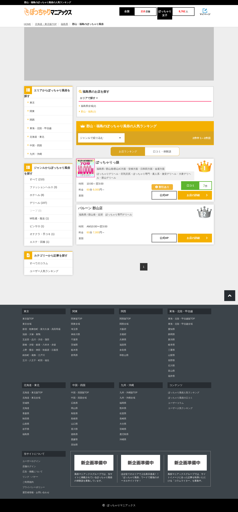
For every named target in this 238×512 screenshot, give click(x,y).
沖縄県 (123, 439)
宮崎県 (123, 429)
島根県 (74, 418)
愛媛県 (74, 439)
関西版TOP (125, 318)
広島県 (74, 403)
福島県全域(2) (87, 106)
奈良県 (123, 350)
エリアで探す (89, 98)
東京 (31, 102)
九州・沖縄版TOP (128, 392)
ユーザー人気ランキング (44, 271)
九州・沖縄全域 (127, 397)
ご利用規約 (28, 482)
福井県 (171, 376)
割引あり (162, 186)
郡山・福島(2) (87, 111)
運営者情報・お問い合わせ (35, 492)
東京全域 (26, 324)
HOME (27, 24)
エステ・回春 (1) (39, 241)
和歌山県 (124, 355)
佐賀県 (123, 413)
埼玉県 (74, 329)
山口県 (74, 424)
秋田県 (25, 418)
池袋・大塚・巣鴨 (31, 334)
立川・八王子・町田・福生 (35, 360)
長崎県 (123, 418)
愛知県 (171, 329)
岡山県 (74, 408)
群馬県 (74, 355)
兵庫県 (123, 339)
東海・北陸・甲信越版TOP (181, 318)
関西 (31, 119)
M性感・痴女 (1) (39, 218)
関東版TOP (76, 318)
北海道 (25, 408)
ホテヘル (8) (37, 194)
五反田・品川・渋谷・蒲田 (35, 339)
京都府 (123, 334)
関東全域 (75, 324)
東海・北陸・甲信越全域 (180, 324)
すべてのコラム (39, 263)
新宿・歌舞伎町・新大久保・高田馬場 (41, 329)
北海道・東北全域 (31, 397)
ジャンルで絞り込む (102, 136)
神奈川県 (75, 334)
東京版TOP (28, 318)
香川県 (74, 429)
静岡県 (171, 334)
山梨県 (171, 355)
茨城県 (74, 344)
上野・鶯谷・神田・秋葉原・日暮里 (40, 350)
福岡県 (123, 403)
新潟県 (171, 339)
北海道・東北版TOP (46, 24)
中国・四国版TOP (80, 392)
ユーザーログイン (31, 461)
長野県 (171, 360)
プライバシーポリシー (33, 487)
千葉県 (74, 339)
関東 (31, 111)
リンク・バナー (30, 477)
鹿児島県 (124, 434)
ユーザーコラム (176, 403)
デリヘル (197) (38, 202)
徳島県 (74, 434)
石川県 (171, 365)
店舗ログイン (29, 466)
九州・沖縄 (34, 154)
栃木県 (74, 350)
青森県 (25, 413)
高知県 (74, 444)
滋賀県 (123, 344)
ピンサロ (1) (37, 226)
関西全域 (124, 324)
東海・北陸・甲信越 (39, 128)
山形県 (25, 424)
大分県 (123, 424)
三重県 (171, 350)
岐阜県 (171, 344)
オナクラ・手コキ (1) (42, 234)
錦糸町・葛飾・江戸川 (33, 355)
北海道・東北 (35, 136)
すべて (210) (37, 179)
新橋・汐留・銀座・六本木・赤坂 (39, 344)
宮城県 (25, 403)
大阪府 (123, 329)
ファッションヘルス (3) (43, 187)
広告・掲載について (32, 471)
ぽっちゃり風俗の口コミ (180, 397)
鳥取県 (74, 413)
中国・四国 (34, 145)
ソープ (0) (35, 210)
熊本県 (123, 408)
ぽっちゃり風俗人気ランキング (183, 392)
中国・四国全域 (79, 397)
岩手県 (25, 429)
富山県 (171, 370)
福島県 (64, 24)
